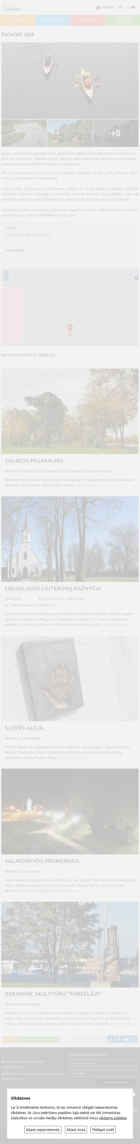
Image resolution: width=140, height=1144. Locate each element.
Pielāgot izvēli (103, 1130)
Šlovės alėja (24, 728)
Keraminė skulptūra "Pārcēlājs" (53, 994)
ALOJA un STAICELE (122, 20)
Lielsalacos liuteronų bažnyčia (53, 588)
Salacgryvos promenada (42, 861)
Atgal (11, 1039)
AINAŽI (17, 21)
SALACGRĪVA (52, 21)
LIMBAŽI (87, 21)
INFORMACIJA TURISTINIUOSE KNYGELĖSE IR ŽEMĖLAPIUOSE (32, 1076)
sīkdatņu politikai (113, 1118)
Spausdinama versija (41, 1039)
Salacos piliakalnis (34, 461)
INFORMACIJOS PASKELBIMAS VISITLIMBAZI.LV (23, 1064)
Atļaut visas (75, 1130)
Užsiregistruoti (117, 1082)
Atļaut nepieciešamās (43, 1130)
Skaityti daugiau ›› (89, 485)
